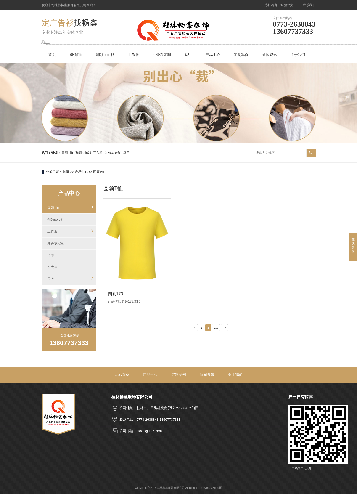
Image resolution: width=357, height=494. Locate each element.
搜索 (311, 153)
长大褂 (52, 267)
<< (194, 327)
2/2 (216, 327)
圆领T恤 (76, 55)
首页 (52, 55)
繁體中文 (286, 5)
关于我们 (298, 55)
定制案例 (241, 55)
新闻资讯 (269, 55)
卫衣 (50, 279)
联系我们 (309, 5)
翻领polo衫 (105, 55)
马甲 (188, 55)
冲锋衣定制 (162, 55)
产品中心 (213, 55)
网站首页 (122, 375)
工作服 (133, 55)
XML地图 (216, 487)
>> (224, 327)
